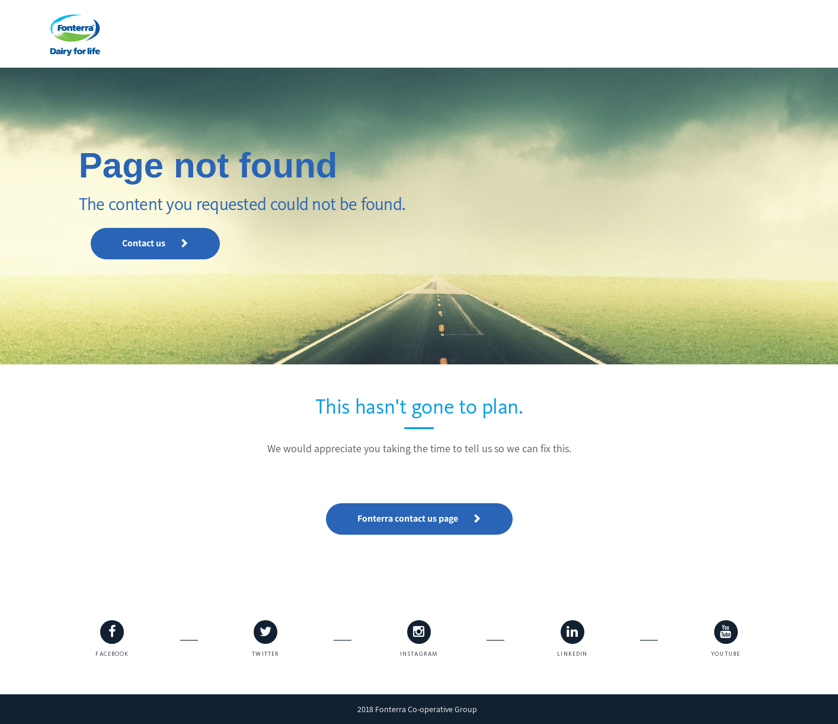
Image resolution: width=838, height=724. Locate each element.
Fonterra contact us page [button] (419, 518)
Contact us (155, 243)
